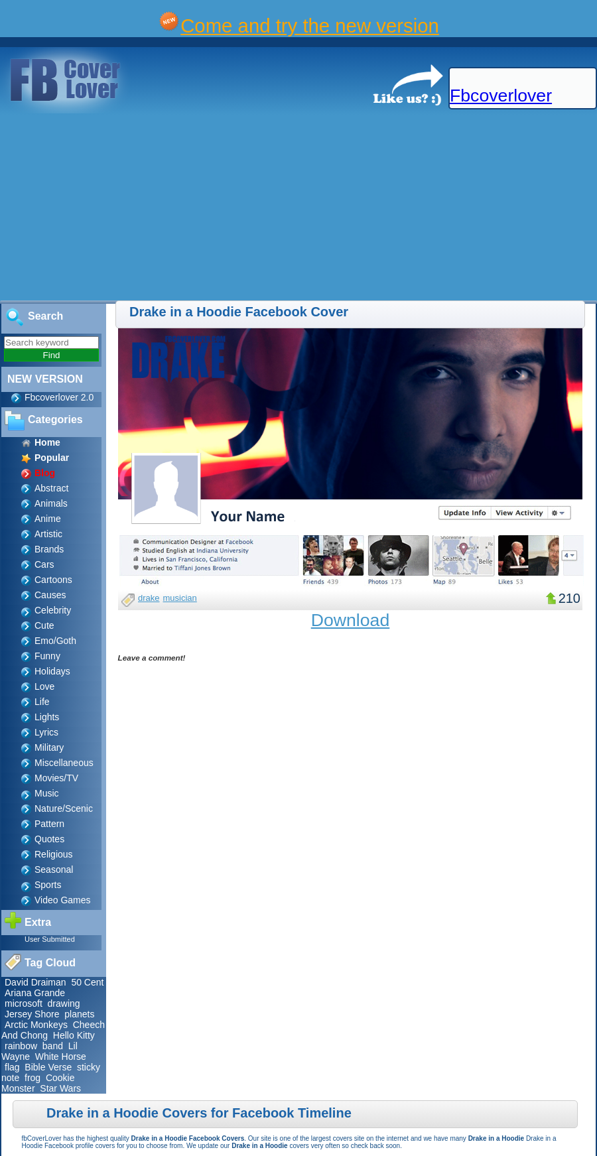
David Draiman (35, 982)
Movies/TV (56, 778)
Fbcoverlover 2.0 (59, 397)
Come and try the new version (309, 25)
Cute (44, 625)
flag (12, 1067)
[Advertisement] (226, 207)
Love (44, 686)
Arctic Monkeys (36, 1024)
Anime (47, 518)
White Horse (60, 1056)
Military (49, 747)
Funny (47, 656)
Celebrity (52, 610)
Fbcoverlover (501, 95)
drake (149, 598)
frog (32, 1077)
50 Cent (87, 982)
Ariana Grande (35, 993)
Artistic (48, 534)
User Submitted (50, 939)
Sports (47, 884)
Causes (50, 595)
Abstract (51, 488)
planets (79, 1014)
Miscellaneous (64, 762)
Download (350, 620)
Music (46, 793)
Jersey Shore (32, 1014)
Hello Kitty (74, 1035)
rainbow (21, 1046)
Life (42, 701)
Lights (46, 717)
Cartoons (53, 579)
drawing (64, 1003)
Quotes (49, 839)
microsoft (23, 1003)
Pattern (49, 823)
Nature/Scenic (63, 808)
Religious (53, 854)
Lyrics (46, 732)
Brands (49, 549)
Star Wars (60, 1088)
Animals (51, 503)
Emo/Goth (55, 640)
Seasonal (53, 869)
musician (180, 598)
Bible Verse (48, 1067)
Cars (44, 564)
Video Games (62, 900)
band (52, 1046)
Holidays (52, 671)
